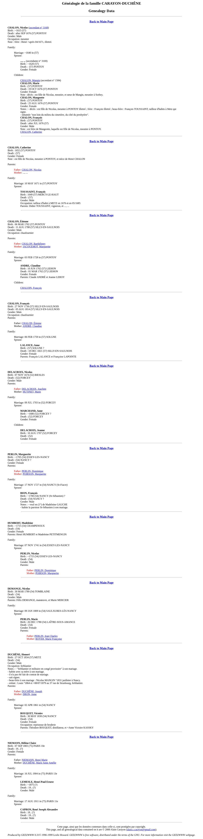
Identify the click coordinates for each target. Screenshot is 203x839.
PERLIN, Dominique (32, 471)
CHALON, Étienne (31, 323)
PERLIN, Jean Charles (45, 636)
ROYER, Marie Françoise (49, 639)
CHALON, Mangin (30, 80)
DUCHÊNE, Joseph (32, 691)
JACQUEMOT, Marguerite (37, 246)
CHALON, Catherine (31, 132)
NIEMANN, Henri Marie (34, 760)
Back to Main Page (101, 21)
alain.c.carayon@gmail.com (141, 829)
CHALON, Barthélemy (33, 243)
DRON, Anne (30, 694)
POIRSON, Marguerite (34, 474)
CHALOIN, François (31, 288)
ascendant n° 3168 (38, 27)
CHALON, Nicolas (31, 169)
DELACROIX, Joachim (34, 389)
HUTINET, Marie (32, 391)
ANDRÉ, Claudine (32, 326)
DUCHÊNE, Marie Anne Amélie (39, 762)
